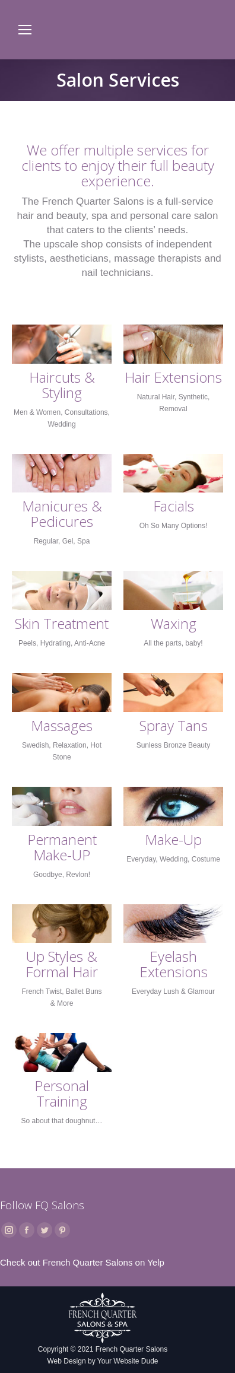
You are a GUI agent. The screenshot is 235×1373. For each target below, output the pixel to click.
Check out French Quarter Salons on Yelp (82, 1262)
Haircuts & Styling (62, 385)
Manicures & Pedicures (62, 513)
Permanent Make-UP (62, 847)
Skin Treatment (62, 623)
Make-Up (173, 839)
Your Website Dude (127, 1361)
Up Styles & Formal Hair (62, 964)
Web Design (66, 1361)
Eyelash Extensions (173, 964)
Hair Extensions (173, 377)
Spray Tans (173, 725)
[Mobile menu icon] (25, 30)
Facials (173, 506)
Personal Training (61, 1093)
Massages (62, 725)
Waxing (173, 623)
